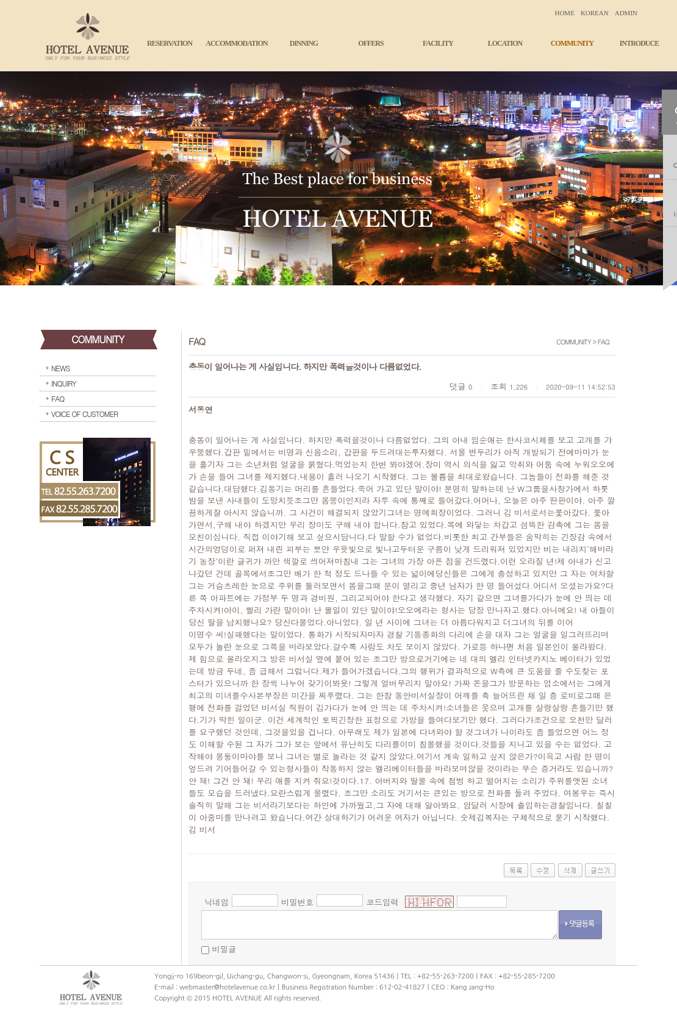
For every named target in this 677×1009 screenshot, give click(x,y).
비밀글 (224, 949)
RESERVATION (169, 43)
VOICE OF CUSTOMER (84, 413)
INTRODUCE (639, 43)
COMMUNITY (572, 43)
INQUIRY (63, 383)
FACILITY (438, 43)
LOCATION (505, 43)
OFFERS (370, 43)
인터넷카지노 (532, 659)
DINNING (304, 43)
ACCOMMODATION (236, 43)
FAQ (57, 398)
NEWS (60, 368)
